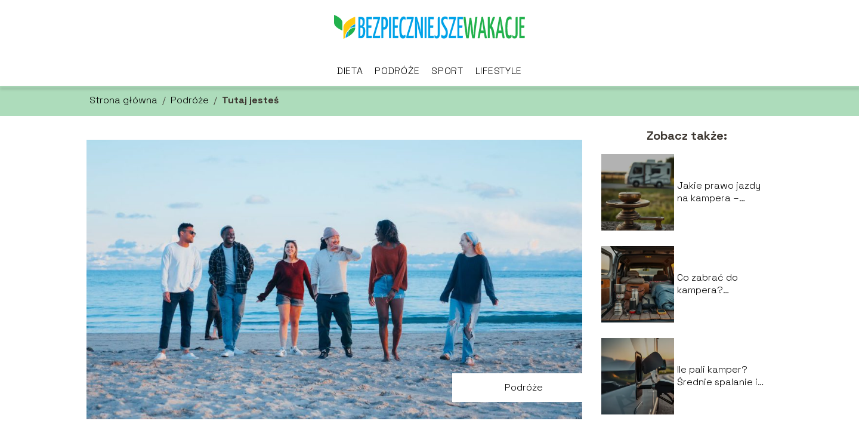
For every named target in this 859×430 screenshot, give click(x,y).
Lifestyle (498, 70)
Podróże (397, 70)
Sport (447, 70)
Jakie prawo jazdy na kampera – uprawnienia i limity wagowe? (720, 192)
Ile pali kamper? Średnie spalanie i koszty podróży (717, 376)
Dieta (350, 70)
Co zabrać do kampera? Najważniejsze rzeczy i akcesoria (718, 284)
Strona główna (123, 100)
